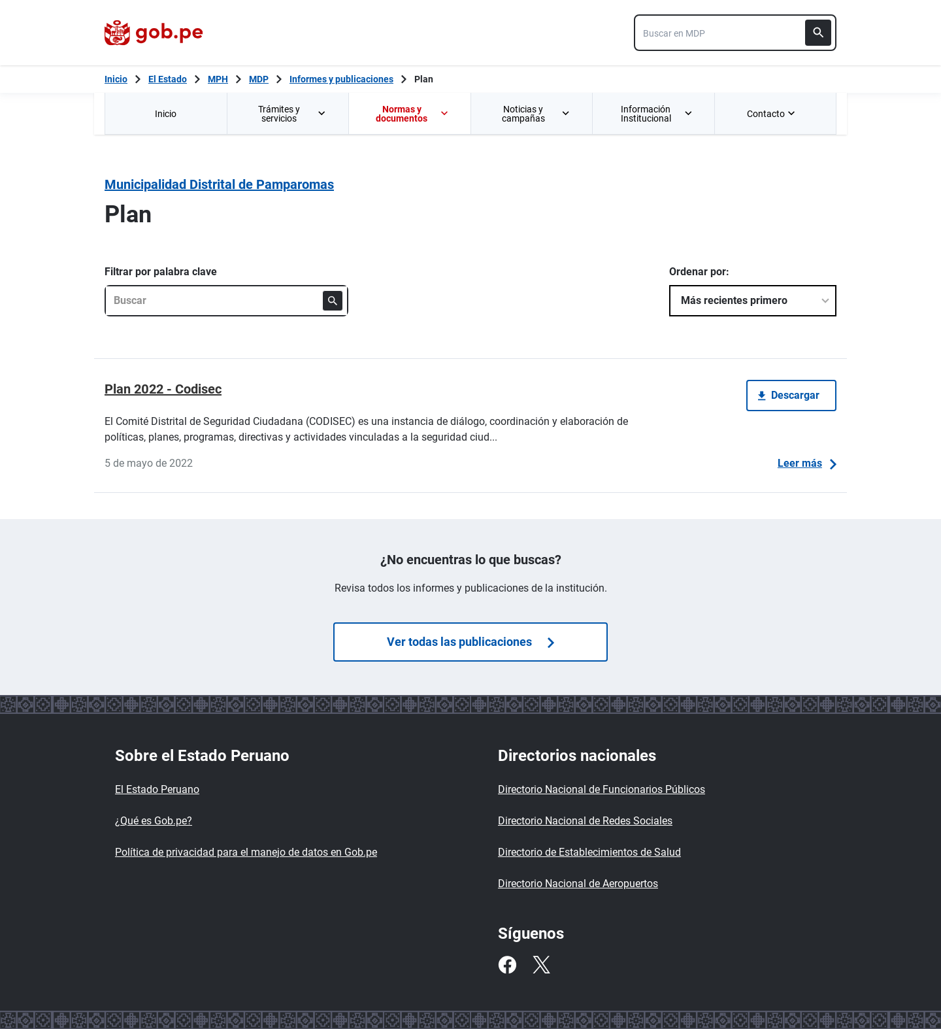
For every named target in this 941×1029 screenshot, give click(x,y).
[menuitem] (166, 113)
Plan (423, 79)
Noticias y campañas (536, 114)
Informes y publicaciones (341, 79)
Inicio (165, 114)
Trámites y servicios (292, 114)
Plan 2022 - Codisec (163, 389)
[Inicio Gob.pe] (116, 79)
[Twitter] (541, 965)
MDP (259, 79)
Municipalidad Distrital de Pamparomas (219, 184)
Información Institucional (657, 114)
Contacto (772, 114)
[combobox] (735, 32)
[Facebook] (507, 965)
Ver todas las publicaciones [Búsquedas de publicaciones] (470, 642)
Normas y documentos (412, 114)
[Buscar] (818, 33)
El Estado (167, 79)
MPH (218, 79)
